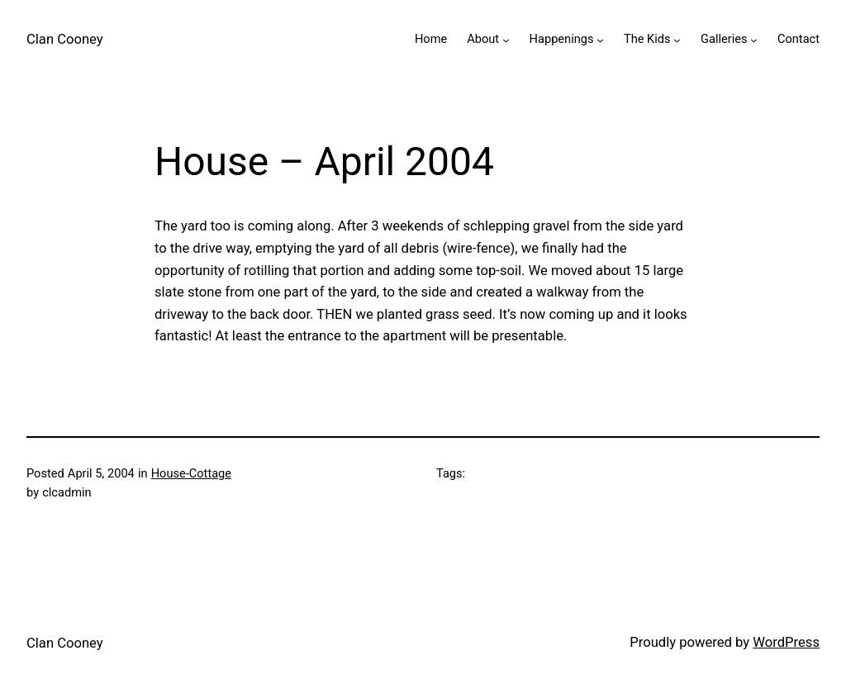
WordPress (786, 642)
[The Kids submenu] (677, 39)
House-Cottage (191, 473)
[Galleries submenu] (754, 39)
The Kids (647, 38)
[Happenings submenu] (600, 39)
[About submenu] (506, 39)
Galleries (724, 38)
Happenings (562, 38)
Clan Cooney (64, 39)
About (483, 38)
